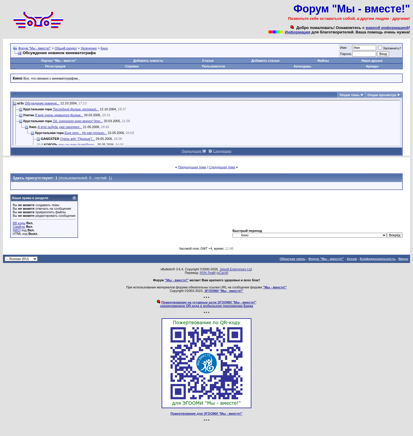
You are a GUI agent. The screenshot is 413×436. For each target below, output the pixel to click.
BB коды (19, 223)
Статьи (207, 60)
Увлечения (89, 48)
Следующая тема (222, 167)
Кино (104, 48)
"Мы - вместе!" (177, 280)
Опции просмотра (382, 95)
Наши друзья (372, 60)
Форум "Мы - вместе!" (34, 48)
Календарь (302, 66)
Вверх (403, 259)
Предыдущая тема (192, 167)
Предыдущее (191, 151)
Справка (132, 66)
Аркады (372, 66)
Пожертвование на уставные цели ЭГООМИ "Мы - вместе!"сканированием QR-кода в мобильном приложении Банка (208, 304)
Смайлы (19, 226)
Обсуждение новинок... (42, 103)
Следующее (222, 151)
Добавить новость (148, 60)
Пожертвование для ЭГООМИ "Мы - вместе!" (206, 413)
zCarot (222, 272)
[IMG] (17, 230)
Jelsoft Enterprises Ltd (235, 269)
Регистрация (55, 66)
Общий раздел (66, 48)
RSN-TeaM (208, 272)
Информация (297, 32)
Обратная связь (292, 259)
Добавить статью (265, 60)
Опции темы (349, 95)
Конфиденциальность (378, 259)
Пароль (345, 54)
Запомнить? (389, 48)
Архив (352, 259)
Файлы (323, 60)
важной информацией (387, 27)
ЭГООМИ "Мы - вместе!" (223, 291)
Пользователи (213, 66)
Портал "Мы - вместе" (59, 60)
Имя (343, 47)
